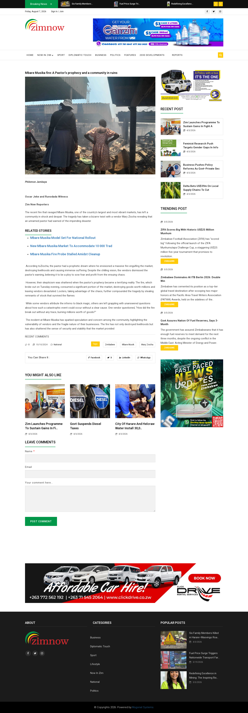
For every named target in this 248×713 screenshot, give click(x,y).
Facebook (94, 357)
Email (28, 467)
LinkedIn (124, 357)
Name (30, 451)
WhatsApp (144, 357)
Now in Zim (45, 55)
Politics (115, 55)
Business (100, 55)
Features (130, 55)
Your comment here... (39, 482)
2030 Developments (152, 55)
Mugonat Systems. (143, 707)
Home (30, 55)
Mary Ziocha (147, 344)
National (56, 344)
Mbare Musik (128, 344)
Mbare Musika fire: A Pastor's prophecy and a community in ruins (71, 73)
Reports (177, 55)
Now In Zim (96, 673)
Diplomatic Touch (80, 55)
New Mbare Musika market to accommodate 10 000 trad (71, 246)
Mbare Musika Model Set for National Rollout (63, 238)
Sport (61, 55)
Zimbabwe (110, 344)
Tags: (95, 344)
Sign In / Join (57, 11)
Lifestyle (95, 664)
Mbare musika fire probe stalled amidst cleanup (65, 254)
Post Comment (41, 521)
